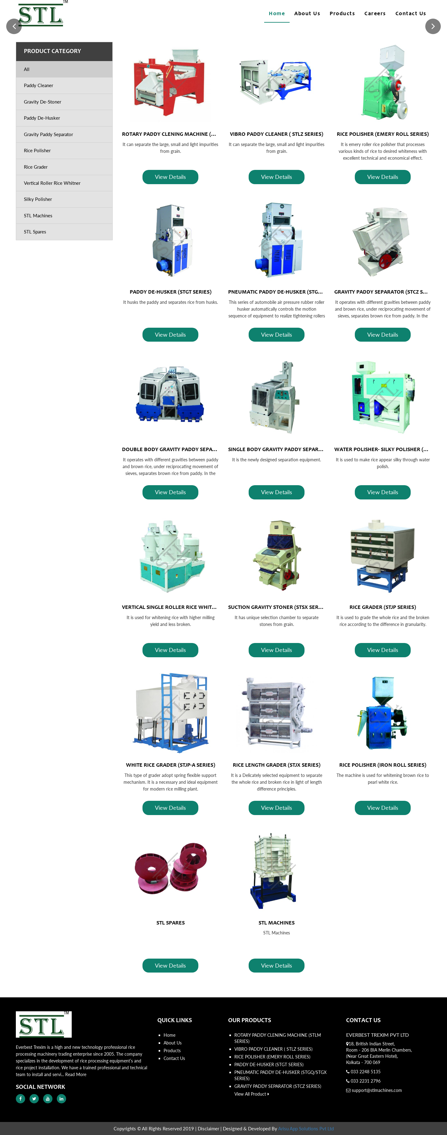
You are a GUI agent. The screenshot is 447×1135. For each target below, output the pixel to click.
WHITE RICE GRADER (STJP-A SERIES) (170, 765)
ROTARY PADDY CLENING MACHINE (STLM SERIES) (183, 134)
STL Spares (35, 231)
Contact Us (411, 14)
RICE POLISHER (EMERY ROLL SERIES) (383, 134)
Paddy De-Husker (42, 118)
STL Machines (38, 215)
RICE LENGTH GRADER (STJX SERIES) (276, 765)
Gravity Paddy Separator (48, 134)
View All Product (251, 1094)
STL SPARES (170, 923)
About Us (307, 14)
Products (342, 14)
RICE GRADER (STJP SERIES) (383, 607)
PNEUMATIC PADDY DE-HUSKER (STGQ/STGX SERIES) (292, 292)
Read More (75, 1074)
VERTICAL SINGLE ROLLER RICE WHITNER (172, 607)
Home (277, 14)
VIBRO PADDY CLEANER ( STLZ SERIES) (276, 134)
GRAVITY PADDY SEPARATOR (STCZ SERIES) (386, 292)
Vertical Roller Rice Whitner (52, 183)
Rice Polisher (37, 150)
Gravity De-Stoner (42, 101)
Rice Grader (35, 167)
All (26, 69)
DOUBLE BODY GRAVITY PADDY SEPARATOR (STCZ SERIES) (193, 450)
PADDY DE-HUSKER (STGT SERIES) (170, 292)
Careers (375, 14)
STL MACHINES (277, 923)
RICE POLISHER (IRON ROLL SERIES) (382, 765)
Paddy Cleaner (38, 85)
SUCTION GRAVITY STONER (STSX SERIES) (278, 607)
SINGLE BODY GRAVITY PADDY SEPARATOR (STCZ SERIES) (297, 450)
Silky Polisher (38, 199)
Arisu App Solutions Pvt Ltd (306, 1128)
